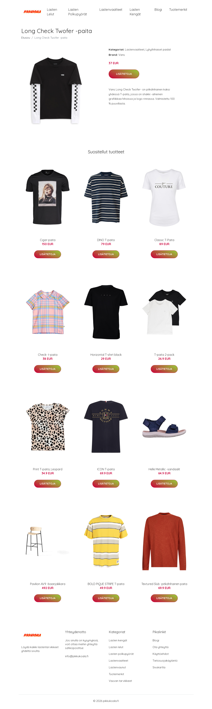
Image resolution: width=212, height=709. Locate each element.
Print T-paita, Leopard (47, 471)
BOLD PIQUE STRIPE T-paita (106, 586)
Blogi (158, 10)
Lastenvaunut (117, 669)
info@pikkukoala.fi (76, 658)
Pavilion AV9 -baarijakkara (47, 586)
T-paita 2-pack (164, 356)
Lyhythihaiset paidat (158, 51)
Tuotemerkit (178, 10)
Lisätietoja (124, 76)
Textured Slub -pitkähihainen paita (164, 586)
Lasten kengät (135, 12)
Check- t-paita (47, 356)
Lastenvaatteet (110, 10)
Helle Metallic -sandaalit (164, 471)
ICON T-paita (106, 471)
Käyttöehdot (161, 655)
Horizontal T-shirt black (106, 356)
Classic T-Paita (164, 242)
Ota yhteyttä (160, 649)
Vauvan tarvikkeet (120, 682)
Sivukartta (159, 669)
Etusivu (25, 39)
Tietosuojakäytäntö (165, 662)
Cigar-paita (47, 242)
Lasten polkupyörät (77, 12)
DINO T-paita (106, 242)
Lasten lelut (52, 12)
